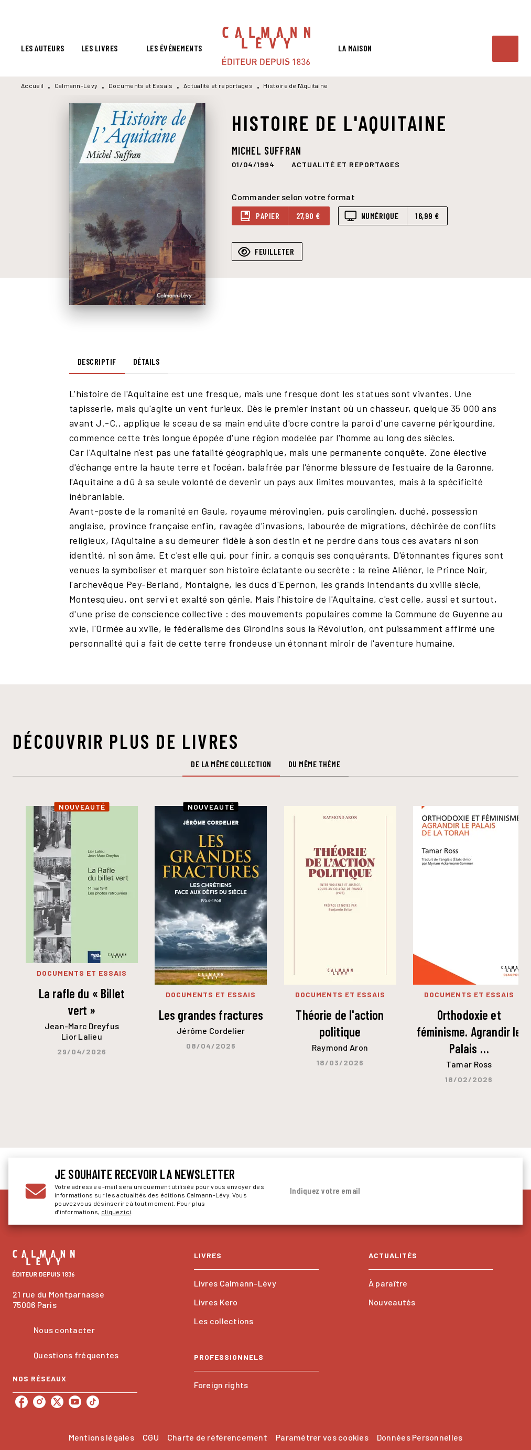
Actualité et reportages (218, 85)
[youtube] (75, 1402)
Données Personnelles (419, 1437)
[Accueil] (266, 46)
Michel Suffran (266, 150)
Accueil (32, 85)
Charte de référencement (217, 1437)
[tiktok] (93, 1402)
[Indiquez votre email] (381, 1191)
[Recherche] (505, 49)
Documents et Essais (141, 85)
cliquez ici (116, 1211)
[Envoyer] (493, 1191)
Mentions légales (101, 1437)
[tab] (43, 48)
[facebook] (21, 1402)
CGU (151, 1437)
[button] (345, 164)
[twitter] (57, 1402)
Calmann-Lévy (76, 85)
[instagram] (39, 1402)
